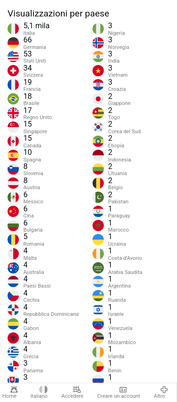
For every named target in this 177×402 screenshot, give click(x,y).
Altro (161, 393)
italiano (39, 393)
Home (10, 393)
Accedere (72, 393)
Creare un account (118, 393)
